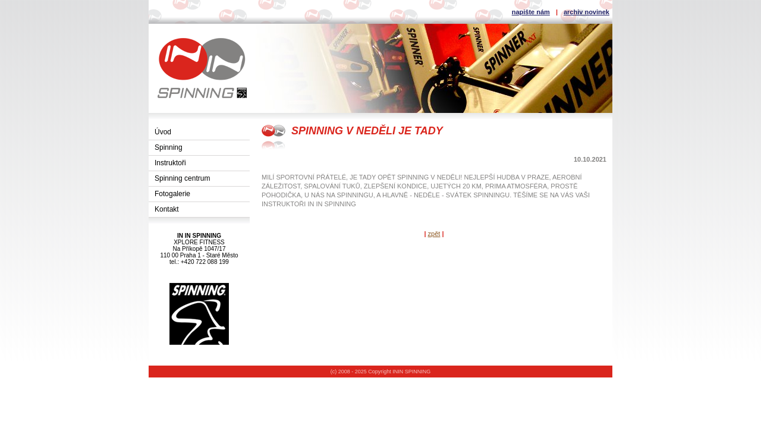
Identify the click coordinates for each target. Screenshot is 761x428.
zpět (434, 233)
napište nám (531, 11)
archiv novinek (586, 11)
